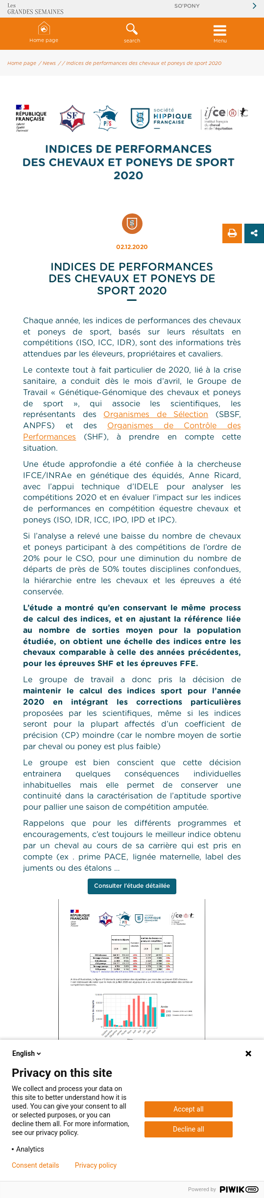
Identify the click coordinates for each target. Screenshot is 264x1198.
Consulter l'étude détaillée (132, 886)
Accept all (188, 1109)
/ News (47, 63)
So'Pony (187, 6)
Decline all (188, 1129)
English (27, 1053)
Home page (43, 32)
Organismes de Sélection (155, 415)
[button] (132, 34)
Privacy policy (96, 1165)
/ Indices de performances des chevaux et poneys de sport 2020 (141, 63)
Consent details (35, 1165)
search (132, 33)
